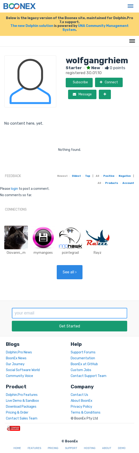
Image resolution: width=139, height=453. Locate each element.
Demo (122, 448)
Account (128, 183)
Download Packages (21, 407)
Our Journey (15, 364)
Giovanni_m (16, 253)
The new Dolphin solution (31, 26)
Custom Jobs (81, 370)
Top (87, 176)
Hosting (90, 448)
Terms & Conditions (85, 413)
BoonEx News (16, 358)
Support (71, 448)
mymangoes (43, 253)
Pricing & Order (17, 413)
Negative (125, 176)
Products (111, 183)
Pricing (53, 448)
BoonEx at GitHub (84, 364)
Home (17, 448)
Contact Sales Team (21, 418)
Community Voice (19, 376)
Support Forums (83, 352)
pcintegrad (70, 253)
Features (34, 448)
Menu (129, 3)
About (106, 448)
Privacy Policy (81, 407)
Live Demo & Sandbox (22, 401)
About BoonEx (81, 401)
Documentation (83, 358)
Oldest (76, 176)
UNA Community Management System (95, 28)
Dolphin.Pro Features (22, 395)
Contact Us (79, 395)
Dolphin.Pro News (19, 352)
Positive (108, 176)
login (14, 189)
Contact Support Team (88, 376)
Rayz (97, 253)
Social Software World (23, 370)
